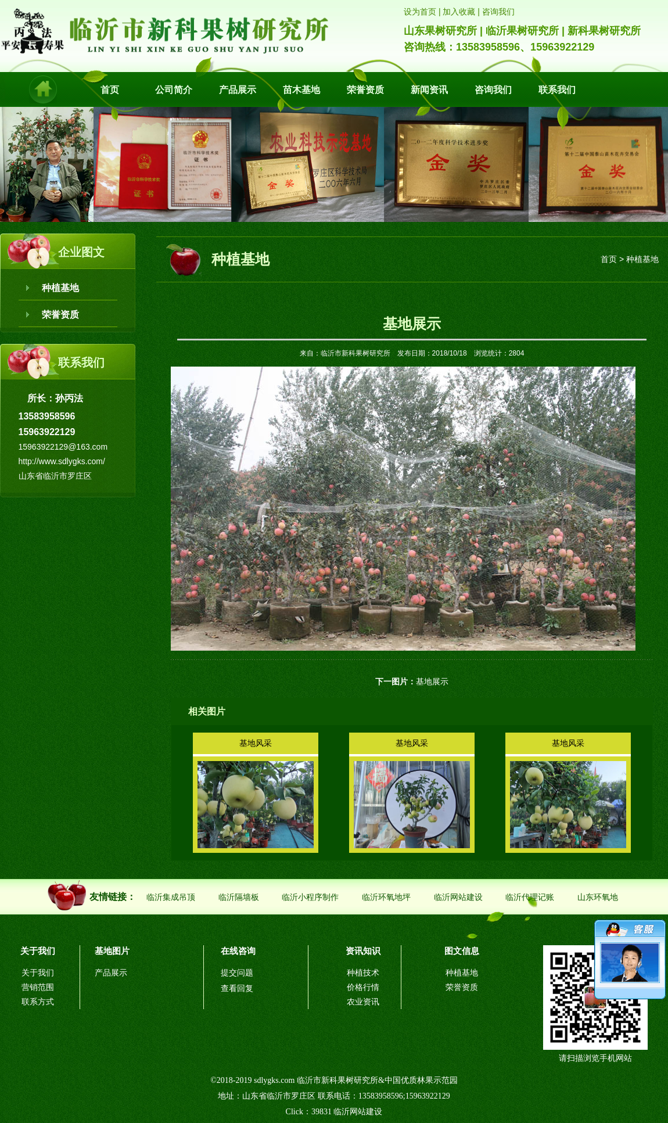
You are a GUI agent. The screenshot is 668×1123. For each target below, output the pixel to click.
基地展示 (432, 681)
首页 (109, 90)
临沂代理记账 (529, 897)
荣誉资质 (365, 90)
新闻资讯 (429, 90)
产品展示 (237, 90)
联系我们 (557, 90)
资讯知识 (363, 951)
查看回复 (237, 988)
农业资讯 (363, 1002)
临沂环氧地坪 (386, 897)
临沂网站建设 (458, 897)
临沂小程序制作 (310, 897)
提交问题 (237, 972)
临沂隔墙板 (238, 897)
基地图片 (112, 951)
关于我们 (37, 951)
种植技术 (363, 972)
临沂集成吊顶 (170, 897)
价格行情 (363, 987)
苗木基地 (301, 90)
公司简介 (173, 90)
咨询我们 (493, 90)
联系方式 (37, 1002)
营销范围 (37, 987)
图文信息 (461, 951)
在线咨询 (238, 951)
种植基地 (60, 288)
